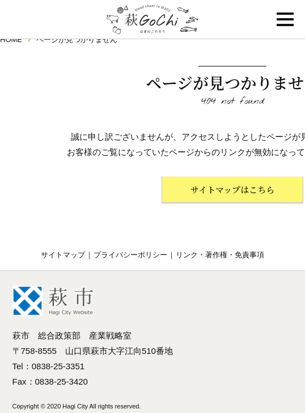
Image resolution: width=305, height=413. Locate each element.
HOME (11, 39)
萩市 (53, 301)
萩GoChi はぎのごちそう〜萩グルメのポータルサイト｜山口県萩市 (153, 19)
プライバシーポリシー (130, 255)
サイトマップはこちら (232, 189)
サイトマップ (63, 255)
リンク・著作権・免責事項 (220, 255)
